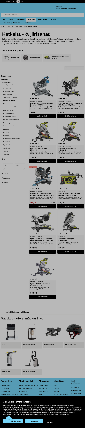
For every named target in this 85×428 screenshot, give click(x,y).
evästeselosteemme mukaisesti (13, 407)
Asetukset (36, 412)
